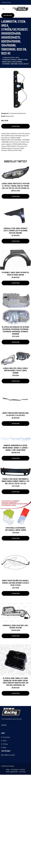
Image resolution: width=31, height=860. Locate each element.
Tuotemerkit (13, 113)
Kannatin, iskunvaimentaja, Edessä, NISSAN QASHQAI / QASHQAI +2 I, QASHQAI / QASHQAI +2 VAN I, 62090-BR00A (15, 447)
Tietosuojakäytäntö (12, 772)
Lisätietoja (15, 126)
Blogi (4, 747)
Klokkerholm (22, 113)
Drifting (5, 744)
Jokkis (4, 740)
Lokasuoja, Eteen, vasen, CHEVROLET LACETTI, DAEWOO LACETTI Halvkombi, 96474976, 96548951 (15, 230)
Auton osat (8, 15)
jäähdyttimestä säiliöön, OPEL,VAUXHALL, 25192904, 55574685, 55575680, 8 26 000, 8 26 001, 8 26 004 (15, 582)
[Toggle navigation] (3, 8)
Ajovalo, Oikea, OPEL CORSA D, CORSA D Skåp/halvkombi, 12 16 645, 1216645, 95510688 (15, 370)
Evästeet (22, 769)
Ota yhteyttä (14, 769)
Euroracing (6, 737)
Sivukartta (22, 772)
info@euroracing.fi (6, 2)
